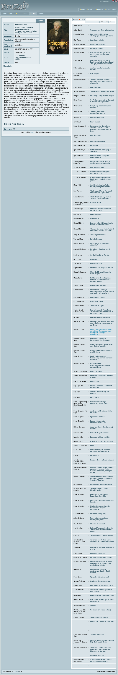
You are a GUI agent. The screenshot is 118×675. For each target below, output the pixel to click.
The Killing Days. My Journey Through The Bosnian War (100, 197)
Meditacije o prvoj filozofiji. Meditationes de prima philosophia (100, 507)
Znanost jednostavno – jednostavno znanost (98, 112)
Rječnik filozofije (96, 263)
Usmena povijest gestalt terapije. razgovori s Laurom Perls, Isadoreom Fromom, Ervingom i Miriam (102, 470)
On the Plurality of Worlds (99, 255)
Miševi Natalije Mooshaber (99, 433)
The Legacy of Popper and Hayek (102, 91)
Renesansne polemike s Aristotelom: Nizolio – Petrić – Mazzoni (101, 571)
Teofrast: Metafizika (97, 634)
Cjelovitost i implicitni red (99, 577)
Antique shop (110, 9)
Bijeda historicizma (97, 167)
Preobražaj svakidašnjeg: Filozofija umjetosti (99, 518)
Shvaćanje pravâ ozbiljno (99, 617)
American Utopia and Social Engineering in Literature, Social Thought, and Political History (101, 62)
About (18, 13)
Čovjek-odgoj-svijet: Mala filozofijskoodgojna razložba (100, 186)
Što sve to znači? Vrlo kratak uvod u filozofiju (100, 209)
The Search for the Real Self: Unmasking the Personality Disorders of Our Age (100, 649)
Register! (107, 1)
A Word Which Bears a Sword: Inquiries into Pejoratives (101, 660)
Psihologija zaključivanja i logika (102, 96)
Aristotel (93, 606)
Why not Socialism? (97, 524)
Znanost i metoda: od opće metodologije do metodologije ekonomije (101, 81)
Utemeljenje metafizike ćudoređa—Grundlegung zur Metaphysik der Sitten (102, 323)
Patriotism (94, 145)
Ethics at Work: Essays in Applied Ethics (99, 156)
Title (83, 19)
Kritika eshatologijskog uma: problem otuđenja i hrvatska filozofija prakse (100, 279)
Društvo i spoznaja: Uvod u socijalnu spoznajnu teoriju (100, 162)
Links (25, 13)
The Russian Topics (97, 306)
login (32, 132)
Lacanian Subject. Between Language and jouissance (100, 450)
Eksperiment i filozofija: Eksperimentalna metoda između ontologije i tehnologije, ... (102, 291)
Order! (40, 21)
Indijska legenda (96, 239)
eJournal (99, 9)
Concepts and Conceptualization (102, 30)
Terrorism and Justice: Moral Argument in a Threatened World (102, 540)
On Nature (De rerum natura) (100, 610)
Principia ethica (96, 214)
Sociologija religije (97, 40)
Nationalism (94, 219)
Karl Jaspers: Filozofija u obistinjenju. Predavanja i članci (101, 35)
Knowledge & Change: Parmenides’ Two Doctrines (100, 339)
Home (4, 13)
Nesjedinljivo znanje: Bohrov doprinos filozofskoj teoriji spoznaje (100, 54)
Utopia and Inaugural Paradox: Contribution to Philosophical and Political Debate (101, 563)
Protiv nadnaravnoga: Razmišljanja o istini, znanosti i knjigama (101, 357)
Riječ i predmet (95, 135)
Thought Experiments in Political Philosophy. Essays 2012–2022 (102, 229)
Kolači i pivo (94, 74)
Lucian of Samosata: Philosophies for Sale (98, 422)
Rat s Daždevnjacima (97, 553)
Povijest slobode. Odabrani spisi (102, 460)
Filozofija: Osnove (96, 48)
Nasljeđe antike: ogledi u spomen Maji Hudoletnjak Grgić (102, 641)
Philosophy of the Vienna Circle (101, 585)
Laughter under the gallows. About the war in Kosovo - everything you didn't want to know (100, 128)
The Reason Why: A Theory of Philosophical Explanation (101, 192)
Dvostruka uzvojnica (97, 44)
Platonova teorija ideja (98, 514)
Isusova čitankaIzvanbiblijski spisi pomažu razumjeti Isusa (100, 365)
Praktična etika (95, 87)
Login (101, 1)
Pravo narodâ (95, 122)
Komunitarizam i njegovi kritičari (102, 595)
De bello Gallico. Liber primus (101, 557)
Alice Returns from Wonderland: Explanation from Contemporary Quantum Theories (101, 478)
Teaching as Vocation (98, 235)
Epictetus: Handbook (97, 417)
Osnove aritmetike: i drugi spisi (101, 441)
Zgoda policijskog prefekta (100, 437)
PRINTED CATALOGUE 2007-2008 (102, 622)
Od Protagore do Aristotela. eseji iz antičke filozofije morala (102, 100)
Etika (92, 445)
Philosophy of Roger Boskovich (101, 268)
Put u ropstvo (95, 381)
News (11, 13)
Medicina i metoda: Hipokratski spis (101, 345)
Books (82, 9)
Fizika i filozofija (96, 371)
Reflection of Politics (97, 297)
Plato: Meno (94, 397)
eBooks (90, 9)
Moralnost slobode (97, 655)
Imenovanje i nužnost (98, 285)
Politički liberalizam (97, 118)
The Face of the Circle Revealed (101, 536)
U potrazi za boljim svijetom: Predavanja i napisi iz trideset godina (100, 179)
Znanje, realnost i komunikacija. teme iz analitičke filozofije (101, 224)
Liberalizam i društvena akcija (101, 484)
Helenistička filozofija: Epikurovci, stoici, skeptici (99, 402)
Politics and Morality (97, 141)
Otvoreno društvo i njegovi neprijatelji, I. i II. (100, 172)
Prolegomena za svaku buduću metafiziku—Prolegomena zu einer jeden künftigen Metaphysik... (101, 332)
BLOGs (33, 13)
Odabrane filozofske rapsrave (100, 581)
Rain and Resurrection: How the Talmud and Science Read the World (101, 529)
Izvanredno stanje (96, 301)
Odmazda (93, 259)
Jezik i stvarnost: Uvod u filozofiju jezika (99, 489)
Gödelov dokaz (95, 203)
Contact (41, 13)
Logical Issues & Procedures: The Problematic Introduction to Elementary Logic (101, 311)
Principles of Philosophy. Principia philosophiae (99, 495)
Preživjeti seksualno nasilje (100, 317)
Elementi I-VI (94, 456)
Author (76, 20)
